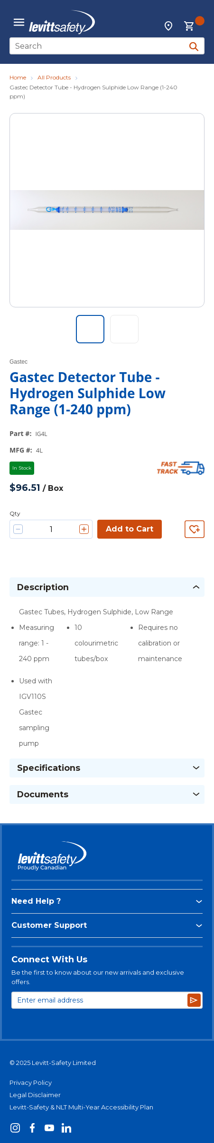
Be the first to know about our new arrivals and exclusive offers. (97, 977)
